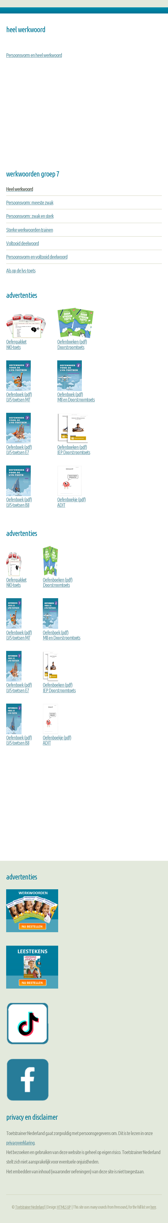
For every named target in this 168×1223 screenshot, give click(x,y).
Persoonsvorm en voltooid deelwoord (36, 257)
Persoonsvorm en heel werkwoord (34, 55)
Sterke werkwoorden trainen (29, 230)
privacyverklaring (20, 1142)
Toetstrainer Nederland (30, 1207)
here (153, 1207)
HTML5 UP (64, 1207)
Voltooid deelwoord (22, 243)
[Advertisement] (84, 121)
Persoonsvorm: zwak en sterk (30, 216)
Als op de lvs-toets (20, 270)
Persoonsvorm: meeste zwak (29, 202)
